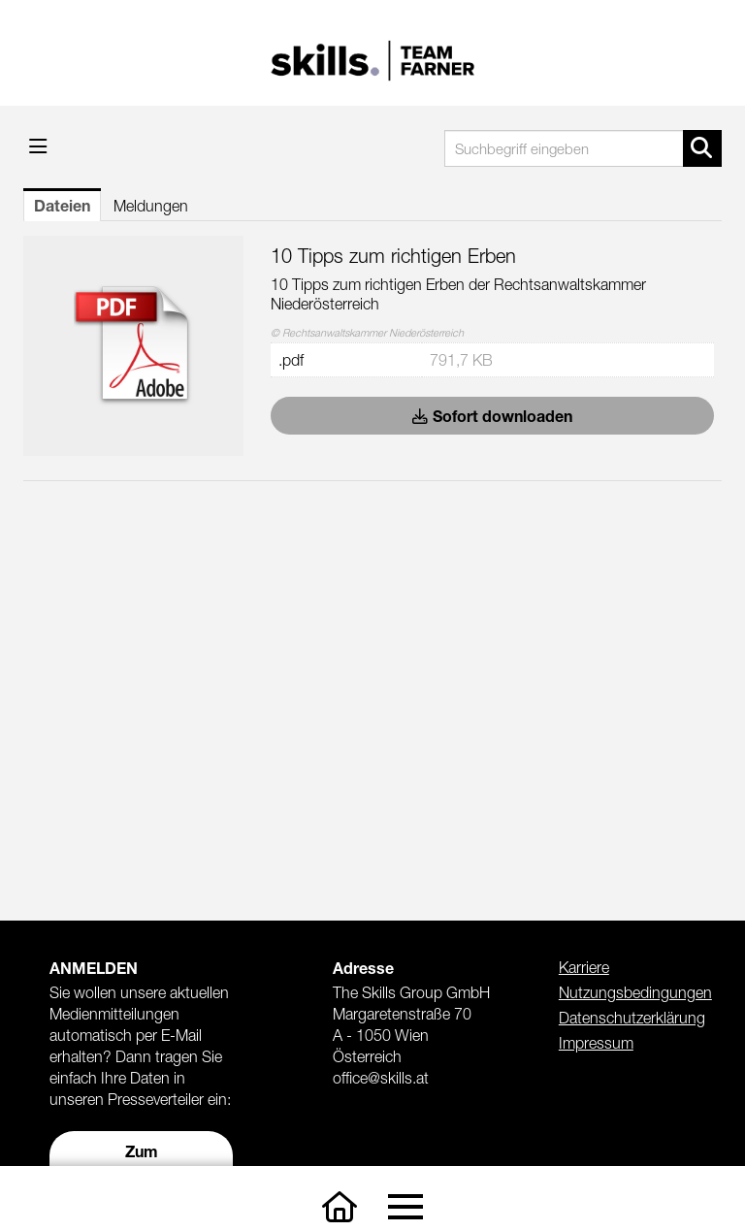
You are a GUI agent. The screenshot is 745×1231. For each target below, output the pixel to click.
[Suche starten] (702, 148)
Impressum (596, 1043)
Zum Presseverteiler (141, 1162)
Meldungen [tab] (150, 205)
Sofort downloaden (492, 415)
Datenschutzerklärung (632, 1017)
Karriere (584, 967)
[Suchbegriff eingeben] (583, 148)
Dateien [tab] (62, 205)
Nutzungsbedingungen (635, 992)
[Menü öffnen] (38, 146)
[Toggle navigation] (405, 1207)
